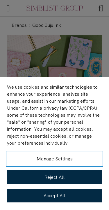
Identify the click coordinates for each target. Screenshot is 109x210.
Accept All (54, 195)
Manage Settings (55, 159)
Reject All (54, 177)
